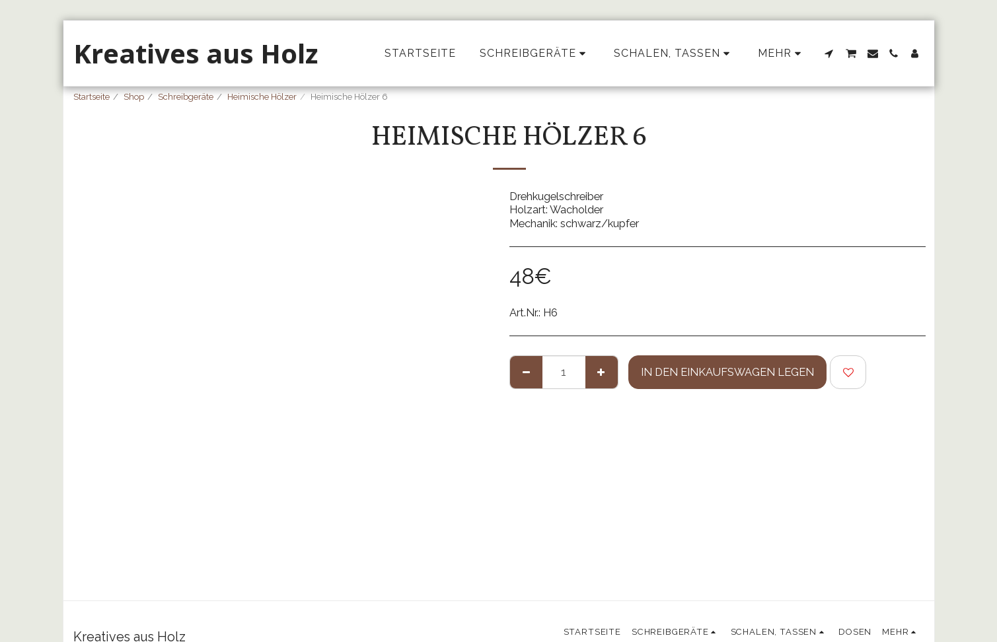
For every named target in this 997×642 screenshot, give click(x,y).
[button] (829, 53)
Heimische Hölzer (262, 97)
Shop (134, 97)
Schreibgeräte (185, 97)
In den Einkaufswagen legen (727, 371)
